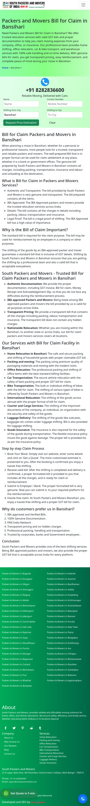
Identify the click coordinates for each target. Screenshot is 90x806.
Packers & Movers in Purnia (15, 648)
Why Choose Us (11, 741)
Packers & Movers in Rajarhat (16, 632)
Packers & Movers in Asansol (61, 578)
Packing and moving (50, 740)
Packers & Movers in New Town (62, 626)
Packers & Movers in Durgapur (17, 578)
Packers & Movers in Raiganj (16, 594)
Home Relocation (48, 737)
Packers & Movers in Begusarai (17, 659)
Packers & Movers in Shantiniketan (64, 605)
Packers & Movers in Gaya (15, 637)
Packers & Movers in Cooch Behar (19, 621)
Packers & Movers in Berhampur (18, 669)
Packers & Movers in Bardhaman (63, 584)
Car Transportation (49, 746)
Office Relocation (48, 743)
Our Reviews (9, 745)
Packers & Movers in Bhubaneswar (64, 659)
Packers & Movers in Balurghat (62, 610)
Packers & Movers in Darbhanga (63, 642)
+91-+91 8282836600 (17, 778)
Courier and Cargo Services (53, 756)
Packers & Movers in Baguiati (16, 573)
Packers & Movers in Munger (16, 653)
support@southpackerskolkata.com (23, 782)
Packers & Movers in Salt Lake (17, 626)
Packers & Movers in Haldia (60, 589)
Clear (52, 122)
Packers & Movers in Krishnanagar (64, 600)
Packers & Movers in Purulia (61, 621)
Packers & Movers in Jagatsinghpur (64, 680)
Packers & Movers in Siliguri (16, 584)
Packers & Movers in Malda (15, 600)
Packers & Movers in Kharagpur (17, 589)
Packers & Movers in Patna (60, 632)
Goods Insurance (48, 762)
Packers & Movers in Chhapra (61, 653)
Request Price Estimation (21, 122)
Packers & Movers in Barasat (61, 616)
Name (6, 99)
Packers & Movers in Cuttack (16, 664)
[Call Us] (82, 798)
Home (5, 67)
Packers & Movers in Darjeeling (62, 594)
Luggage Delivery (48, 759)
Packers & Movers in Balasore (61, 675)
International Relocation (52, 753)
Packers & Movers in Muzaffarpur (18, 642)
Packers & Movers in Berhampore (18, 605)
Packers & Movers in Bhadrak (16, 680)
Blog (5, 749)
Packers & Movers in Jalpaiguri (17, 616)
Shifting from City (12, 110)
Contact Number (55, 99)
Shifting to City (54, 110)
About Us (7, 737)
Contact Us (8, 753)
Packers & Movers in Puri (14, 675)
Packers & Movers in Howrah (61, 573)
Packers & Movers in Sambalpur (63, 669)
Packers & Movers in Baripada (17, 685)
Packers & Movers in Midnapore (18, 610)
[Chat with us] (19, 793)
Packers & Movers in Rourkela (62, 664)
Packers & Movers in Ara (59, 648)
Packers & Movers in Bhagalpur (62, 637)
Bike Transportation (49, 749)
